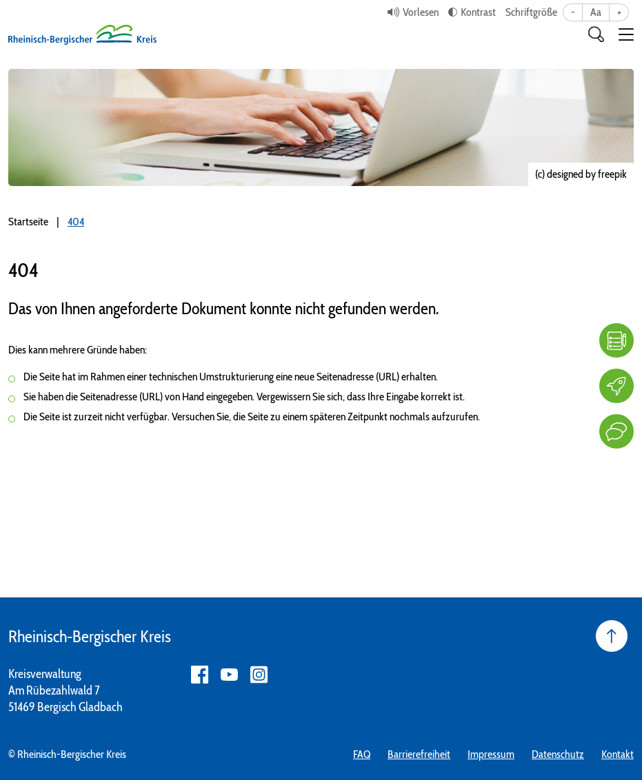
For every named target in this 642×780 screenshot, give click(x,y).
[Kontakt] (616, 431)
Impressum (491, 754)
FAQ (361, 754)
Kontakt (617, 754)
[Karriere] (616, 385)
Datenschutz (558, 754)
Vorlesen (421, 12)
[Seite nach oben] (611, 636)
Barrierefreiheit (419, 754)
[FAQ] (616, 340)
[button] (626, 34)
